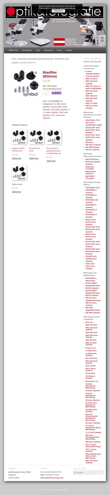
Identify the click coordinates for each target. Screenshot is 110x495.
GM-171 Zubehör (92, 150)
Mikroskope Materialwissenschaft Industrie (35, 59)
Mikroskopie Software (91, 172)
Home (14, 59)
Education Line (92, 381)
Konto (59, 50)
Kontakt (69, 50)
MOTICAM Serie (92, 159)
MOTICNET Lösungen (90, 177)
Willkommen (13, 50)
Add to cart (56, 93)
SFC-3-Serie (91, 366)
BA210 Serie (91, 220)
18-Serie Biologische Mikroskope (91, 386)
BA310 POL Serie (93, 135)
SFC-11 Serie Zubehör (91, 450)
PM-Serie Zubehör (93, 442)
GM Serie (89, 142)
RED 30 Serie (91, 340)
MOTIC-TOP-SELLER (92, 62)
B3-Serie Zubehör (93, 423)
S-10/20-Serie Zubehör (91, 354)
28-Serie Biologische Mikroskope (91, 395)
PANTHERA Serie (93, 188)
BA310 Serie (91, 234)
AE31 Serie (90, 264)
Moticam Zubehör (93, 162)
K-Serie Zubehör (92, 76)
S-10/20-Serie (91, 351)
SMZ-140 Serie (92, 79)
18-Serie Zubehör (93, 391)
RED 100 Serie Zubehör (91, 329)
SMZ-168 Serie (92, 96)
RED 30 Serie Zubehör (91, 344)
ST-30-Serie (90, 373)
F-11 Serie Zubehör (94, 432)
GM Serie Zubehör (93, 145)
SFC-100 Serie (91, 358)
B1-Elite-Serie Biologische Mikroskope (91, 405)
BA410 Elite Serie (93, 249)
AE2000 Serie (91, 256)
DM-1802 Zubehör (59, 109)
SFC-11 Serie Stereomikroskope (93, 446)
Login (66, 490)
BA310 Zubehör (92, 295)
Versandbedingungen (52, 89)
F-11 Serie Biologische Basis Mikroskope (93, 428)
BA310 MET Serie (93, 128)
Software (89, 164)
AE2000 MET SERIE (94, 125)
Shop (38, 50)
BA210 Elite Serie (93, 227)
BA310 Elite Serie (93, 242)
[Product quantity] (47, 94)
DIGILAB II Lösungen (90, 168)
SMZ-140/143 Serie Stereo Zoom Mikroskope (93, 456)
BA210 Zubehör (92, 288)
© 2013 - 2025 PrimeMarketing (52, 490)
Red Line (89, 322)
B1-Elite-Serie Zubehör (91, 410)
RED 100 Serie (91, 325)
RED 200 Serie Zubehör (91, 336)
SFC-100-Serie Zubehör (91, 362)
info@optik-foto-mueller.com (52, 478)
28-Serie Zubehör (93, 400)
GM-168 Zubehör (92, 147)
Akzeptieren (58, 11)
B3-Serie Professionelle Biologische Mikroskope (92, 417)
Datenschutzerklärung (67, 8)
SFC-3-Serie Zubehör (91, 369)
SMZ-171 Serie (92, 103)
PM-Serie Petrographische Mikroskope (92, 437)
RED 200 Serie (91, 332)
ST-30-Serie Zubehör (90, 377)
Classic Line (91, 348)
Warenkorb (48, 50)
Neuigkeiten (27, 50)
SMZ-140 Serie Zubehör (92, 462)
